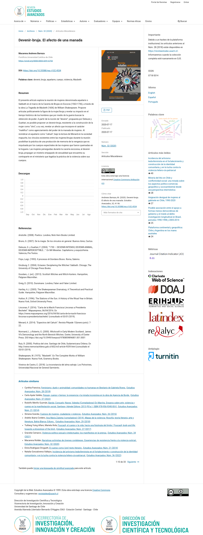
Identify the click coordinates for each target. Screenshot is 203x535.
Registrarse (175, 2)
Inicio (21, 31)
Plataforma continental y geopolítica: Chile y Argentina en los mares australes (165, 230)
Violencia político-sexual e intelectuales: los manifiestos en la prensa (74, 433)
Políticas (50, 21)
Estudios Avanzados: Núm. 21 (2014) (100, 448)
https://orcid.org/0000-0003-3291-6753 (36, 61)
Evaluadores (100, 21)
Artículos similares (29, 381)
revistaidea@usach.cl (48, 493)
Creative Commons (101, 490)
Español (152, 97)
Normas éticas (134, 21)
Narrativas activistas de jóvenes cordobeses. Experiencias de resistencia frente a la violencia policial (89, 440)
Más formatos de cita (113, 212)
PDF (108, 110)
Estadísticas (67, 21)
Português (153, 102)
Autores (83, 21)
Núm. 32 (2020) (45, 31)
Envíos (148, 21)
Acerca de (19, 21)
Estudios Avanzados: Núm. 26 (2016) (99, 414)
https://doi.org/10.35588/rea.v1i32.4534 (42, 70)
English (151, 93)
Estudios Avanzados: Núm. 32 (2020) (42, 444)
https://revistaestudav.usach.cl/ (163, 51)
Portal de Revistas (159, 2)
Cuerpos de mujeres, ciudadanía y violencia (60, 414)
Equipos (117, 21)
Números (35, 21)
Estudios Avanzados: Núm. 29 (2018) (73, 421)
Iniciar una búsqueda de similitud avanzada (53, 468)
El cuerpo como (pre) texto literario (65, 448)
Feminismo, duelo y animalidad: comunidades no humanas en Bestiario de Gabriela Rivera (83, 388)
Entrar (186, 2)
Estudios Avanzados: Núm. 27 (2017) (73, 429)
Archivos (31, 31)
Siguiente (131, 462)
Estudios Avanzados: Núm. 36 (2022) (104, 455)
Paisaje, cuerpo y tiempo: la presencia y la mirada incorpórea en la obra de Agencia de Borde (86, 395)
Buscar (182, 21)
